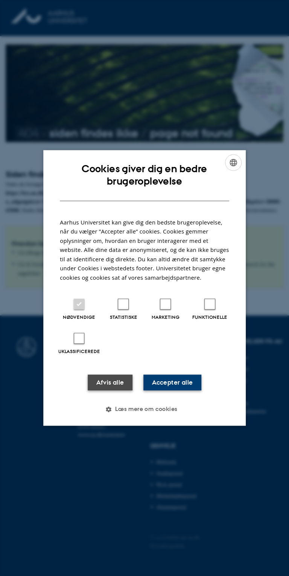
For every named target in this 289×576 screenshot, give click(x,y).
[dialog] (144, 288)
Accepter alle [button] (172, 383)
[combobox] (233, 162)
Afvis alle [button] (110, 383)
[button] (144, 409)
